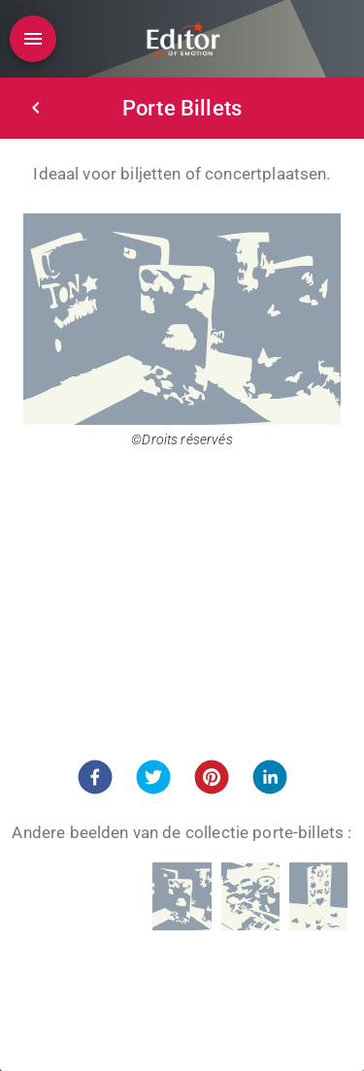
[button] (95, 777)
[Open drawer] (33, 39)
